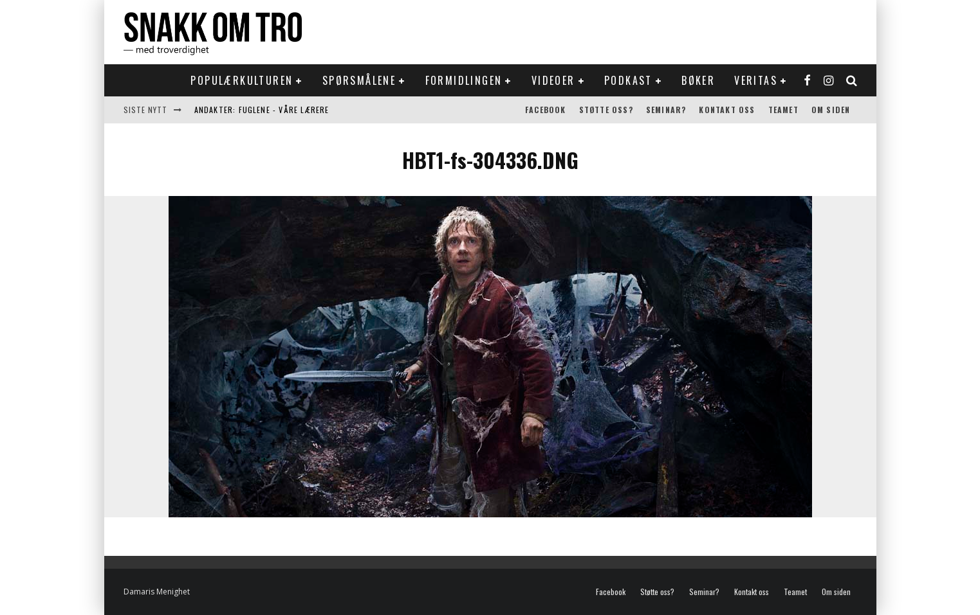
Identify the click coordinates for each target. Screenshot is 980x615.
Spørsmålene (359, 80)
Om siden (831, 109)
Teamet (783, 109)
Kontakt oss (727, 109)
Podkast (628, 80)
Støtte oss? (606, 109)
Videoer (553, 80)
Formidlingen (464, 80)
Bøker (698, 80)
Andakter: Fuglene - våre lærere (261, 109)
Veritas (755, 80)
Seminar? (666, 109)
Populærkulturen (241, 80)
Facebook (545, 109)
